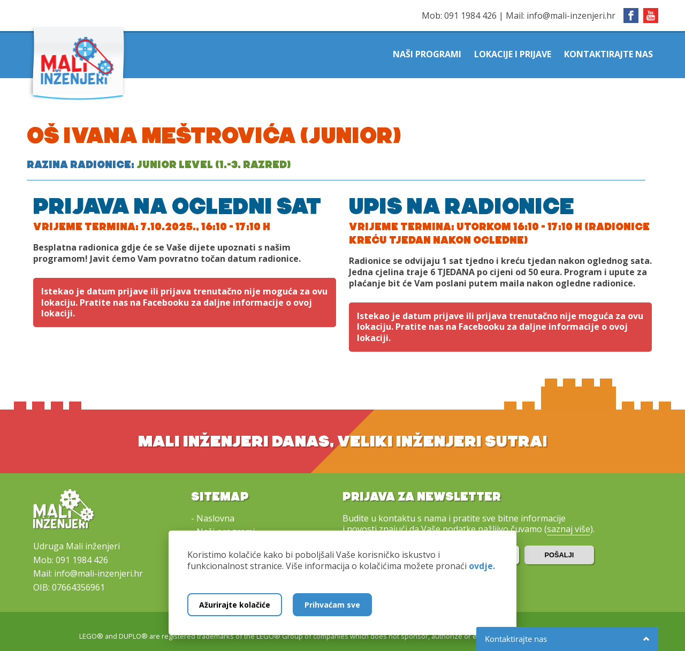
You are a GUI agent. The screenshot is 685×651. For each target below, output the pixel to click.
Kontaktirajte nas (608, 54)
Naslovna (215, 518)
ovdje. (482, 566)
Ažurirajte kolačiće (234, 605)
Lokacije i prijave (512, 54)
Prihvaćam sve (332, 605)
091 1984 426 (470, 15)
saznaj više (568, 529)
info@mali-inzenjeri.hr (571, 15)
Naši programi (427, 54)
